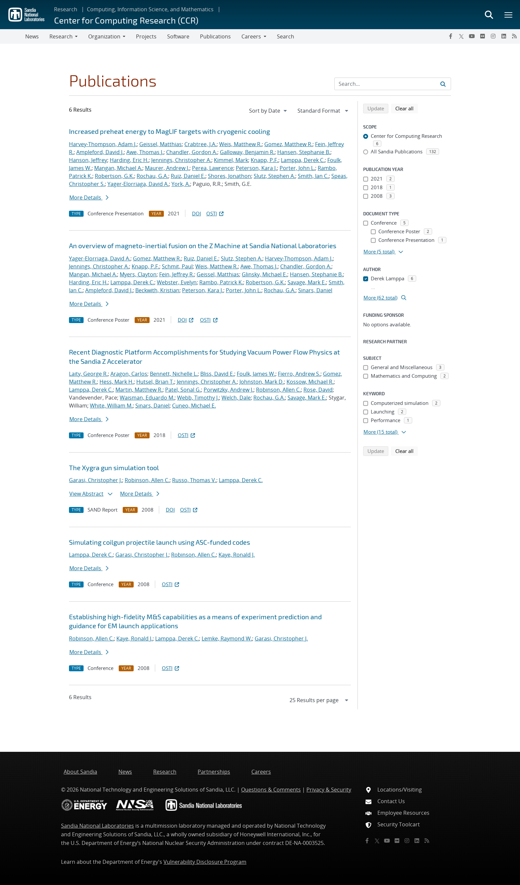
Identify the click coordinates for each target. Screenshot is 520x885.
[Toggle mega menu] (508, 14)
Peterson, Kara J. (256, 168)
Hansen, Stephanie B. (303, 152)
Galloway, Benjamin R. (247, 152)
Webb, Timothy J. (198, 397)
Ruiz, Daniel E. (188, 176)
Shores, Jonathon (229, 176)
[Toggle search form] (489, 14)
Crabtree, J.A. (200, 144)
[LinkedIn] (504, 36)
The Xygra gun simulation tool (114, 467)
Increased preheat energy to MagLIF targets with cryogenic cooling (169, 131)
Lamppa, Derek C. (303, 160)
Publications (215, 36)
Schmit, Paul (177, 266)
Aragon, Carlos (128, 373)
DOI (196, 213)
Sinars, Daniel (315, 290)
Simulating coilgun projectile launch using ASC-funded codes (159, 542)
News (32, 36)
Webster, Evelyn (177, 282)
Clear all (406, 108)
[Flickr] (482, 36)
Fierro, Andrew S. (299, 373)
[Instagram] (493, 36)
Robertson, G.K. (114, 176)
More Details (88, 197)
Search (285, 36)
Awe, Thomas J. (144, 152)
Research (65, 9)
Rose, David (318, 389)
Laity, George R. (88, 373)
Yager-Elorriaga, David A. (138, 184)
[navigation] (268, 110)
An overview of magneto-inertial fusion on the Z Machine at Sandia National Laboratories (202, 245)
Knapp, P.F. (264, 160)
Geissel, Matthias (160, 144)
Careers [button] (251, 36)
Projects (146, 36)
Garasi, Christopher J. (95, 480)
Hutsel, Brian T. (155, 381)
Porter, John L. (297, 168)
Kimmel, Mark (231, 160)
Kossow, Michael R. (310, 381)
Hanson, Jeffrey (88, 160)
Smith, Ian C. (313, 176)
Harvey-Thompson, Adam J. (103, 144)
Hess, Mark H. (116, 381)
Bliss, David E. (217, 373)
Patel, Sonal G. (183, 389)
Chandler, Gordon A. (191, 152)
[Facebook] (451, 36)
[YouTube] (472, 36)
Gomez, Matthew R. (288, 144)
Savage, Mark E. (307, 282)
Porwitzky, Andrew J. (228, 389)
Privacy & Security (328, 789)
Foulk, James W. (256, 373)
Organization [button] (104, 36)
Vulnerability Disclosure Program (204, 861)
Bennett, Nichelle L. (174, 373)
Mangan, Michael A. (118, 168)
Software (178, 36)
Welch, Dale (236, 397)
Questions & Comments (271, 789)
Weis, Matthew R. (240, 144)
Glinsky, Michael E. (264, 274)
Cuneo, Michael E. (194, 405)
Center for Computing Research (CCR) (126, 20)
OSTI (215, 213)
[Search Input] (392, 84)
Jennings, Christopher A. (181, 160)
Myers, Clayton (138, 274)
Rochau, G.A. (152, 176)
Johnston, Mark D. (261, 381)
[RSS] (514, 36)
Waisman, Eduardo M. (147, 397)
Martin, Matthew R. (138, 389)
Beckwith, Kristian (157, 290)
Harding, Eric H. (129, 160)
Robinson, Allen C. (278, 389)
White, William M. (111, 405)
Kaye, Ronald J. (237, 554)
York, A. (180, 184)
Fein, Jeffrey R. (176, 274)
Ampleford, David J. (100, 152)
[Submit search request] (443, 84)
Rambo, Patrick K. (221, 282)
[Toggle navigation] (12, 36)
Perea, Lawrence (212, 168)
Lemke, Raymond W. (227, 638)
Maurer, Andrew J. (167, 168)
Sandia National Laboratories (97, 825)
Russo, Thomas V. (194, 480)
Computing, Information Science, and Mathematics (150, 9)
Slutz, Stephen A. (274, 176)
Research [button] (61, 36)
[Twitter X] (461, 36)
